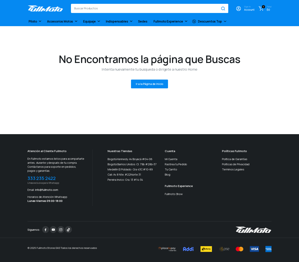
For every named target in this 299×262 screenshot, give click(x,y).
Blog (167, 174)
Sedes (142, 21)
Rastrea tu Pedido (176, 164)
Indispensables (117, 21)
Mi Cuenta (171, 159)
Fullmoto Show (174, 194)
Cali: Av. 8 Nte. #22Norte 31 (124, 174)
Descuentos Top (207, 21)
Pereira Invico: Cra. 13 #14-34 (125, 179)
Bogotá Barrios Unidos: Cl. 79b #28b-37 (132, 164)
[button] (264, 8)
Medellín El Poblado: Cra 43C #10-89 (130, 169)
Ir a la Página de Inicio (149, 84)
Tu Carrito (171, 169)
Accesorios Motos (60, 21)
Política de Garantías (234, 159)
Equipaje (89, 21)
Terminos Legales (233, 169)
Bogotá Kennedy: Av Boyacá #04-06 (130, 159)
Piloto (33, 21)
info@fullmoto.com (46, 190)
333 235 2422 (41, 178)
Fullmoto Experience (168, 21)
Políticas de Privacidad (235, 164)
